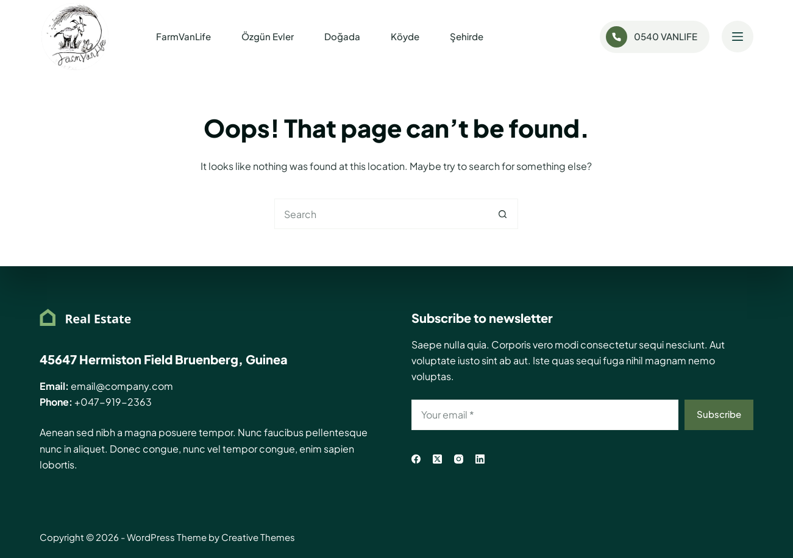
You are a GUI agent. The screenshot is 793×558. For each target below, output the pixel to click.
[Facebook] (416, 459)
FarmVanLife (183, 36)
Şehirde (466, 36)
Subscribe (719, 414)
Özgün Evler (267, 36)
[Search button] (503, 214)
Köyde (405, 36)
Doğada (342, 36)
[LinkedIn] (480, 459)
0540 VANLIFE (651, 37)
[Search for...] (381, 214)
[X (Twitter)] (437, 459)
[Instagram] (458, 459)
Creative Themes (258, 537)
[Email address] (544, 415)
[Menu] (737, 36)
